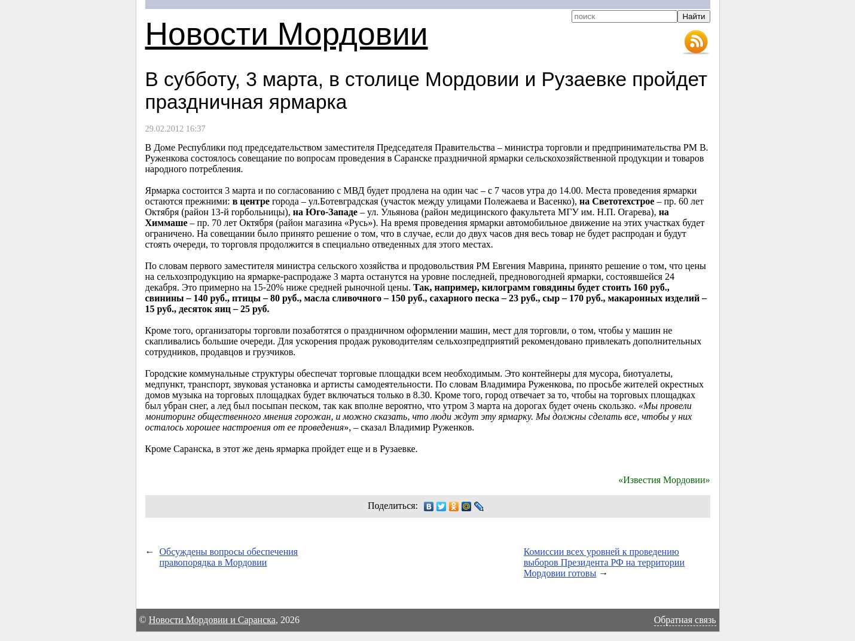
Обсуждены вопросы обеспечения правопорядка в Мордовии (229, 557)
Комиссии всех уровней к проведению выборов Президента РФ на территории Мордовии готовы (604, 562)
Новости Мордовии (286, 33)
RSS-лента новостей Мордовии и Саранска (696, 42)
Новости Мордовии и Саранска (212, 620)
